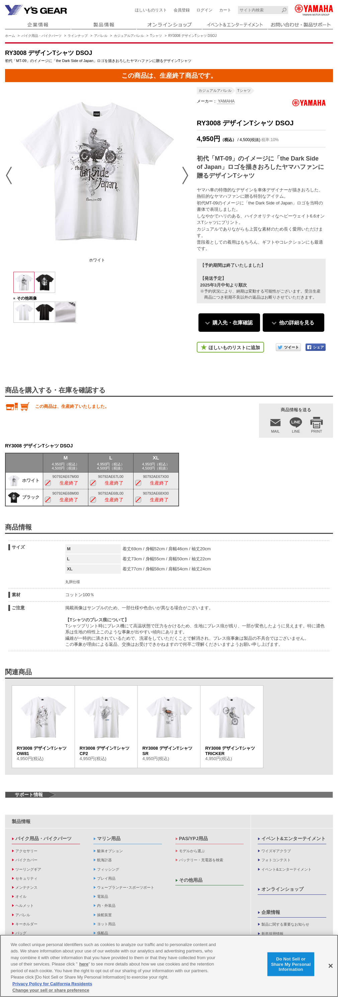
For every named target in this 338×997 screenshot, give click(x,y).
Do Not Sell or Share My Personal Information (291, 964)
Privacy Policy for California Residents (52, 983)
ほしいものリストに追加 (234, 347)
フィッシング (108, 869)
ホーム (10, 36)
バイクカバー (26, 860)
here (83, 964)
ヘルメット (24, 905)
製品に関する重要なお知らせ (285, 924)
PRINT (316, 431)
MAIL (275, 431)
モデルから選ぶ (192, 851)
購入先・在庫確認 (233, 322)
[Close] (330, 965)
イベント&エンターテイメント (293, 838)
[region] (169, 966)
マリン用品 (108, 838)
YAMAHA (226, 101)
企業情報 (270, 912)
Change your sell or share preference (50, 990)
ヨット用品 (106, 924)
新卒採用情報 (272, 934)
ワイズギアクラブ (276, 851)
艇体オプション (110, 851)
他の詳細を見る (296, 322)
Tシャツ (156, 36)
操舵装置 (104, 915)
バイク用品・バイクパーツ (41, 36)
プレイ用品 (106, 878)
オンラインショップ (282, 889)
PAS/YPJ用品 (193, 838)
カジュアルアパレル (129, 36)
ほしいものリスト (151, 10)
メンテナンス (26, 887)
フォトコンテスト (276, 860)
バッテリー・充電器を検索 (201, 860)
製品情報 (21, 821)
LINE (296, 431)
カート (225, 10)
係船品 (102, 933)
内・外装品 (106, 905)
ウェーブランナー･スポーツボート (125, 887)
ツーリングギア (28, 869)
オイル (20, 896)
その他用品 (190, 880)
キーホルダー (26, 924)
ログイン (204, 10)
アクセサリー (26, 851)
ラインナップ (78, 36)
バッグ (20, 933)
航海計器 (104, 860)
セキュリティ (26, 878)
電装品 (102, 896)
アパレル (100, 36)
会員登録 (182, 10)
